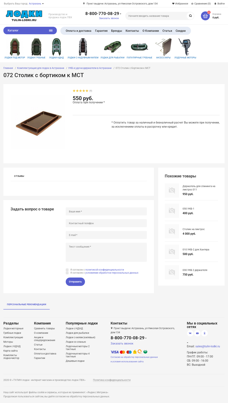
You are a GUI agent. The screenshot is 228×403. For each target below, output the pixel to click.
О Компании (150, 30)
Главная (8, 68)
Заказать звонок (109, 18)
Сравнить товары (44, 328)
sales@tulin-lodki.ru (207, 346)
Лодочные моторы (185, 48)
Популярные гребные (139, 48)
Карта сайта (10, 350)
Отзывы (19, 176)
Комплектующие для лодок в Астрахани (40, 68)
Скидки (181, 30)
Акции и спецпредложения (44, 339)
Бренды (116, 30)
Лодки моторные (13, 328)
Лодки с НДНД (12, 346)
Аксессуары (163, 48)
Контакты (132, 30)
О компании (41, 332)
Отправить (75, 281)
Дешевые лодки (75, 360)
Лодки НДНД (56, 48)
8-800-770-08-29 (102, 13)
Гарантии (39, 358)
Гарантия (101, 30)
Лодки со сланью (76, 341)
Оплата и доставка (78, 30)
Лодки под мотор (14, 48)
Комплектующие (13, 337)
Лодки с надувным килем (83, 48)
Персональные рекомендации (26, 304)
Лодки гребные (36, 48)
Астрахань (35, 3)
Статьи (167, 30)
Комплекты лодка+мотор (11, 356)
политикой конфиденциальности (104, 269)
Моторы (8, 341)
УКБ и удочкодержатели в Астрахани (90, 68)
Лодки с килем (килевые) (80, 337)
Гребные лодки (12, 332)
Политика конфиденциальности (112, 380)
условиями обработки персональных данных (111, 272)
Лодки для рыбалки (112, 48)
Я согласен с (97, 269)
